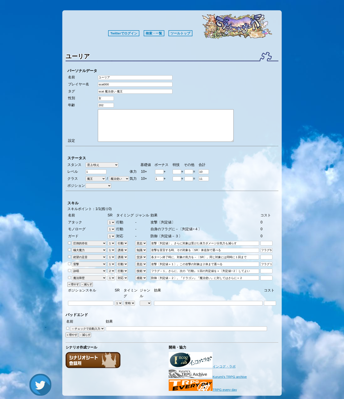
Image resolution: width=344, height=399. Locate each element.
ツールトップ (180, 33)
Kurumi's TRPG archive (208, 377)
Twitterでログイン (123, 33)
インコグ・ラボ (202, 366)
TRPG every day (203, 390)
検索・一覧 (154, 33)
